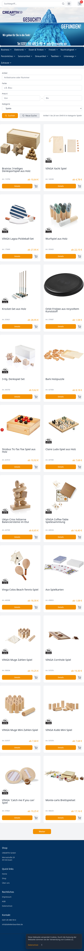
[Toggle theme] (68, 3)
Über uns (6, 883)
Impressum (6, 897)
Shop (4, 878)
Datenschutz (33, 945)
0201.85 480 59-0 (9, 920)
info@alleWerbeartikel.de (12, 924)
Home (4, 874)
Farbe (4, 83)
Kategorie (6, 104)
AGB (4, 901)
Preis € (5, 93)
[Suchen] (63, 3)
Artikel (4, 73)
